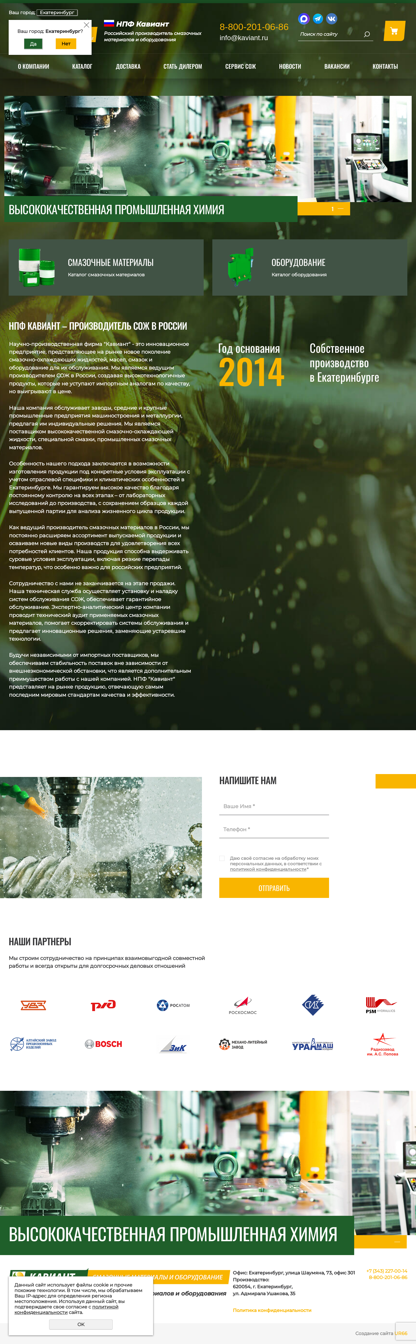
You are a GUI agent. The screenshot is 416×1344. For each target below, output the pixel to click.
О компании (33, 66)
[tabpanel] (208, 159)
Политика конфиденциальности (272, 1310)
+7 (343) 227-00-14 (386, 1271)
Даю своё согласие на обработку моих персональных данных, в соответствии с (276, 863)
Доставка (128, 66)
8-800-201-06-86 (254, 27)
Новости (290, 66)
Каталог (82, 66)
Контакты (385, 66)
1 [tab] (333, 208)
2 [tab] (340, 208)
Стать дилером (183, 66)
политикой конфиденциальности (268, 869)
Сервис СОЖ (240, 66)
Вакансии (337, 66)
